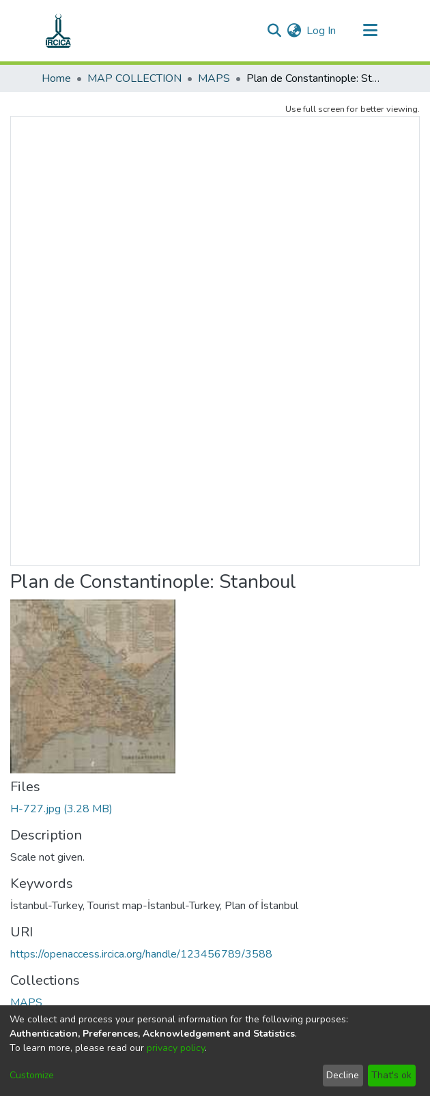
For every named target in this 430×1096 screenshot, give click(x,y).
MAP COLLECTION (134, 78)
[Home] (58, 31)
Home (56, 78)
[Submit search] (274, 31)
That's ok (391, 1075)
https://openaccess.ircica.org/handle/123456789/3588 (141, 954)
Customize (32, 1075)
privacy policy (176, 1047)
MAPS (214, 78)
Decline (342, 1075)
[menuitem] (293, 31)
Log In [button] (321, 30)
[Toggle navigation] (370, 31)
